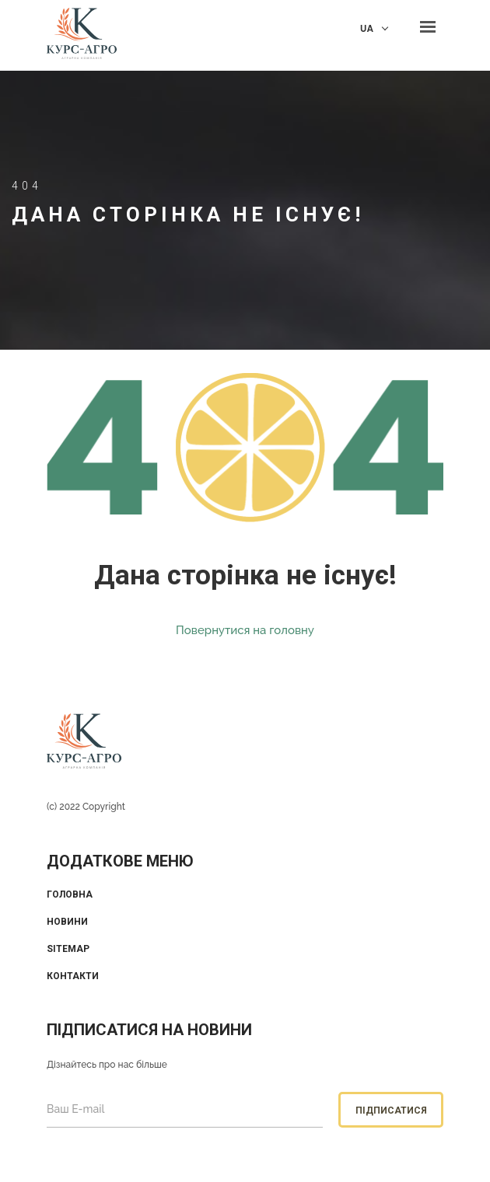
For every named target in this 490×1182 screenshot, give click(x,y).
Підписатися (391, 1110)
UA (366, 28)
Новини (67, 921)
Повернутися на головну (245, 630)
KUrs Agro (82, 35)
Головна (70, 894)
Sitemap (68, 948)
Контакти (73, 976)
